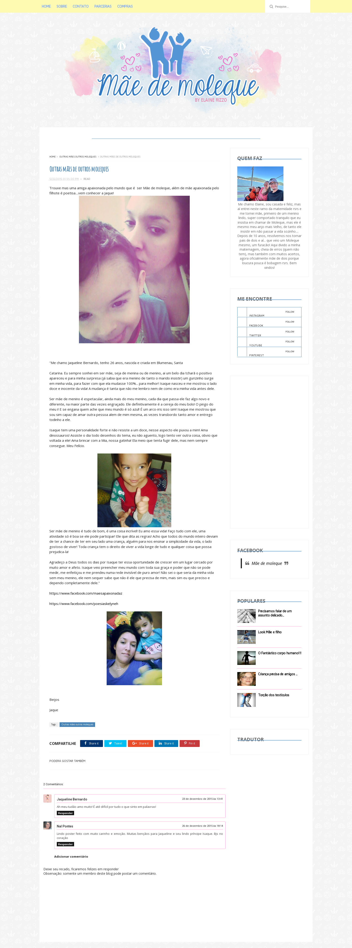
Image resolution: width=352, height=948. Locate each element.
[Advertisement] (270, 453)
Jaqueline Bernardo (72, 805)
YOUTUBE (266, 343)
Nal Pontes (65, 832)
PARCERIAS (104, 6)
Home (52, 157)
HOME (47, 6)
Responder (65, 819)
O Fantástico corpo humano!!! (280, 654)
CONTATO (82, 6)
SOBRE (63, 6)
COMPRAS (126, 6)
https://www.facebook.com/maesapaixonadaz (85, 599)
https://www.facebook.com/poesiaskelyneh (83, 609)
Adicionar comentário (71, 862)
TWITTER (266, 333)
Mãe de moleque (267, 564)
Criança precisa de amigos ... (278, 675)
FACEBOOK (266, 323)
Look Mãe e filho (270, 633)
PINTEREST (266, 353)
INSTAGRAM (266, 313)
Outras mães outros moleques (78, 157)
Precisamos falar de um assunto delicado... (275, 614)
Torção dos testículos (273, 696)
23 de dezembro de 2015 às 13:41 (199, 804)
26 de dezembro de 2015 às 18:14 (199, 831)
